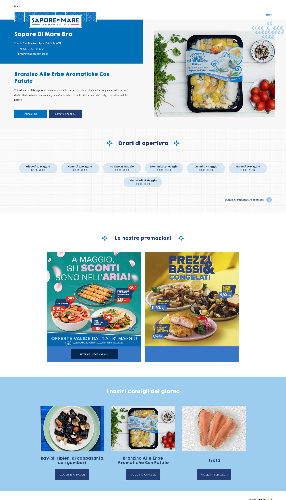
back (17, 6)
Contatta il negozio (65, 113)
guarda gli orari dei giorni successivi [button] (244, 199)
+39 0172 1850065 (33, 49)
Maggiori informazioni (72, 474)
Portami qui (30, 113)
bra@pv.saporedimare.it (33, 54)
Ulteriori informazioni (94, 354)
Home (268, 14)
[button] (269, 200)
